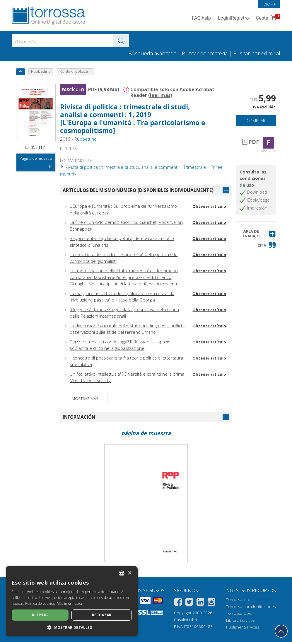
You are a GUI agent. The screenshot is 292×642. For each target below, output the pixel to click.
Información (79, 417)
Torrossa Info (238, 599)
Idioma (269, 4)
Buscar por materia (205, 53)
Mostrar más (85, 398)
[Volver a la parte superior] (281, 631)
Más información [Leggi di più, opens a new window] (70, 603)
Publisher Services (242, 627)
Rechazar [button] (102, 614)
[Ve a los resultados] (121, 40)
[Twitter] (189, 603)
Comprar (256, 120)
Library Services (240, 620)
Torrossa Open (240, 613)
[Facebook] (178, 603)
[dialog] (72, 601)
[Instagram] (211, 603)
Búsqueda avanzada (152, 53)
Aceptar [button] (40, 614)
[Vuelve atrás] (20, 71)
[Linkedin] (200, 603)
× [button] (129, 573)
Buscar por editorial (256, 53)
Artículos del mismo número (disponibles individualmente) (138, 190)
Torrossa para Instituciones (251, 606)
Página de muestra (36, 163)
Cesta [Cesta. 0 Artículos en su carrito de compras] (267, 18)
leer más (160, 95)
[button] (256, 233)
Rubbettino (85, 139)
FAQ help (201, 18)
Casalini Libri (185, 619)
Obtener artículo (209, 206)
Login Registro (233, 18)
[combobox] (70, 40)
